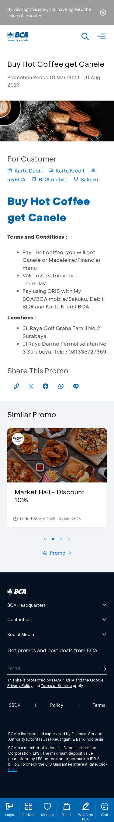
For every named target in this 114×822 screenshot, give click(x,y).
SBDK (15, 705)
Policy (56, 705)
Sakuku (86, 179)
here (12, 769)
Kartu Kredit (66, 170)
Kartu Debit (24, 170)
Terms (99, 705)
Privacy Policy (20, 685)
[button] (45, 539)
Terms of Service (56, 685)
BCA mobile (49, 179)
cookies (34, 16)
